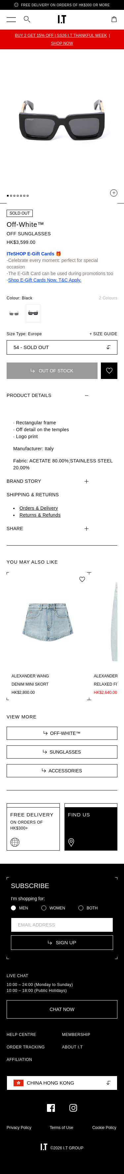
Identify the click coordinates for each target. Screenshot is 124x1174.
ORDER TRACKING (26, 1047)
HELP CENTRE (21, 1034)
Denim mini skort (30, 684)
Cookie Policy (104, 1127)
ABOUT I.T (72, 1047)
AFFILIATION (19, 1059)
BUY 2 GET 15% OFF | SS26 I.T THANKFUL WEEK (61, 35)
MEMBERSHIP (76, 1034)
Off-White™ (25, 224)
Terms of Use (61, 1127)
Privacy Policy (19, 1127)
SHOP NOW (62, 43)
